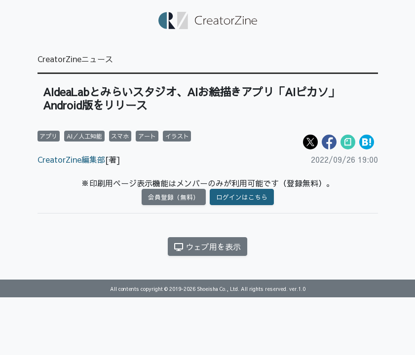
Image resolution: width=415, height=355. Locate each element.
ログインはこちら (241, 197)
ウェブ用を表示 (207, 246)
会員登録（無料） (173, 197)
